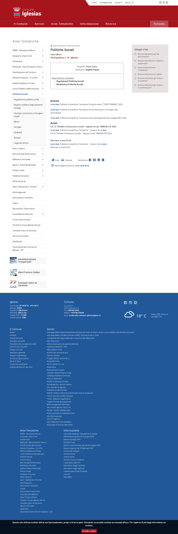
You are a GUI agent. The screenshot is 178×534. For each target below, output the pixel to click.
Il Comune (21, 23)
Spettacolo (17, 241)
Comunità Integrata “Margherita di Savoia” (80, 434)
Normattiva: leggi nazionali (74, 465)
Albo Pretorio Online (29, 272)
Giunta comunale (16, 338)
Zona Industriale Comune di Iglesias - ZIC (25, 248)
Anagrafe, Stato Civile (22, 56)
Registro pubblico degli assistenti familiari (28, 106)
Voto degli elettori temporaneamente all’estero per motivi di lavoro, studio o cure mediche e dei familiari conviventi (90, 332)
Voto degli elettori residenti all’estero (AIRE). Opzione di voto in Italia (73, 335)
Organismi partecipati (18, 364)
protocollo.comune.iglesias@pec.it (84, 315)
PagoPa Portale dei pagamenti (59, 402)
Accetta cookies (89, 531)
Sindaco (13, 335)
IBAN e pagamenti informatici (58, 404)
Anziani (17, 138)
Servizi (39, 23)
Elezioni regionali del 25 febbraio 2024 (78, 448)
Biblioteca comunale (21, 159)
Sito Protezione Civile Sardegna (59, 422)
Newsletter (68, 477)
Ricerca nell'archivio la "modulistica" (146, 69)
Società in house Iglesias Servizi (26, 225)
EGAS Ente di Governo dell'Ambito (60, 425)
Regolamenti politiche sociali (26, 99)
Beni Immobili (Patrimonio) (24, 154)
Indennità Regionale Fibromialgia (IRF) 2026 (107, 118)
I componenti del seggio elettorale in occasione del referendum (71, 338)
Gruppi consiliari (16, 350)
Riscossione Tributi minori (24, 209)
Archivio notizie (69, 454)
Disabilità (18, 132)
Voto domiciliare (53, 341)
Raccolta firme (69, 442)
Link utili (67, 474)
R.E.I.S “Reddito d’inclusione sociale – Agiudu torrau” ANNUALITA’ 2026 (83, 127)
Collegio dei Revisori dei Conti (21, 367)
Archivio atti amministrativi (57, 353)
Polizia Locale (18, 170)
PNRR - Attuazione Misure (24, 50)
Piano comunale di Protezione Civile (60, 413)
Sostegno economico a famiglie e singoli (28, 114)
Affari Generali (19, 181)
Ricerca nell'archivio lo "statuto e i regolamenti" (151, 62)
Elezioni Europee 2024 (72, 439)
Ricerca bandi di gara (55, 370)
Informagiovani (19, 192)
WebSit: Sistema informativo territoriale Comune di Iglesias (70, 393)
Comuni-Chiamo (53, 355)
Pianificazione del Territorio (24, 72)
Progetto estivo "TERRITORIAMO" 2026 (106, 104)
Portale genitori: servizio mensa (59, 384)
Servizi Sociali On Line (55, 364)
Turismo (159, 23)
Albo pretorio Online (54, 350)
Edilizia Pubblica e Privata (24, 83)
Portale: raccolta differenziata (58, 410)
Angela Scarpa (92, 70)
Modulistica (51, 367)
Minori (16, 122)
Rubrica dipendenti (54, 379)
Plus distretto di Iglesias (56, 387)
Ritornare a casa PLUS (60, 140)
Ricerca (111, 23)
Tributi (15, 203)
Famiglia (17, 127)
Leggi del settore (21, 143)
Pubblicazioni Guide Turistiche (75, 471)
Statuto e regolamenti (18, 355)
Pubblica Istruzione (21, 176)
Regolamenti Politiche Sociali (70, 81)
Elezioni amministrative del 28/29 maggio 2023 (82, 445)
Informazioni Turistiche (23, 198)
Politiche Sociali (20, 94)
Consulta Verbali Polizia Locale (59, 373)
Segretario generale (17, 353)
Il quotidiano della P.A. (72, 463)
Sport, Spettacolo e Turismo (25, 187)
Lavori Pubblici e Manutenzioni (26, 89)
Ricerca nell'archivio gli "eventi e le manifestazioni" (150, 86)
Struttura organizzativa (19, 358)
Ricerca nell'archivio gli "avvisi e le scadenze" (150, 79)
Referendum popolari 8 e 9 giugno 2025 (79, 437)
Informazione (89, 23)
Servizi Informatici (21, 236)
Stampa (66, 160)
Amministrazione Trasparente (27, 260)
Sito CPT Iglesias (53, 419)
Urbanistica (17, 61)
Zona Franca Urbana (21, 220)
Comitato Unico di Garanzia (24, 231)
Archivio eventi (69, 457)
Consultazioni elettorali (23, 214)
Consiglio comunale (17, 341)
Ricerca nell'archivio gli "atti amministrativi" (148, 55)
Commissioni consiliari (18, 347)
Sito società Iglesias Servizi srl (59, 407)
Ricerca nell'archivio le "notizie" (150, 74)
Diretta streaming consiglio (57, 381)
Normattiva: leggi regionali (74, 468)
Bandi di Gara (15, 361)
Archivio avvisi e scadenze (74, 460)
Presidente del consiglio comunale (23, 344)
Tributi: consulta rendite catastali (60, 396)
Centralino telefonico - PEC (57, 347)
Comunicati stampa (71, 451)
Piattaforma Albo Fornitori (57, 390)
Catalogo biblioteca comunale (58, 376)
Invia (55, 160)
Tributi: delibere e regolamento (59, 399)
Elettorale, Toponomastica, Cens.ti (27, 67)
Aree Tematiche (62, 23)
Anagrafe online (53, 361)
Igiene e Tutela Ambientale (24, 165)
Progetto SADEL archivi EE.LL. (58, 358)
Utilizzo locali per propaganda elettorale (62, 344)
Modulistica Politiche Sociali (69, 84)
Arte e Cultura (19, 148)
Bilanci (12, 332)
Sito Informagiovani (54, 416)
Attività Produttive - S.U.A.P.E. (25, 78)
